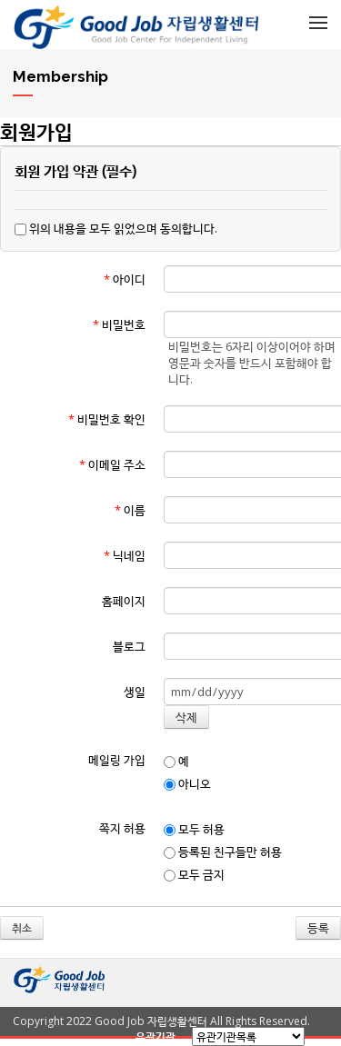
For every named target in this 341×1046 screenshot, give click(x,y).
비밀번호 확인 (106, 419)
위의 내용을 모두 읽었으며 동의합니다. (116, 228)
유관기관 (155, 1036)
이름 (130, 510)
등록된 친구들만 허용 (223, 851)
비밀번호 (119, 324)
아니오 (187, 783)
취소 (22, 927)
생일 (134, 691)
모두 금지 (194, 874)
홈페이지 (123, 601)
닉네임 (124, 555)
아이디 (124, 279)
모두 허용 (194, 829)
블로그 (129, 646)
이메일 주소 (112, 464)
